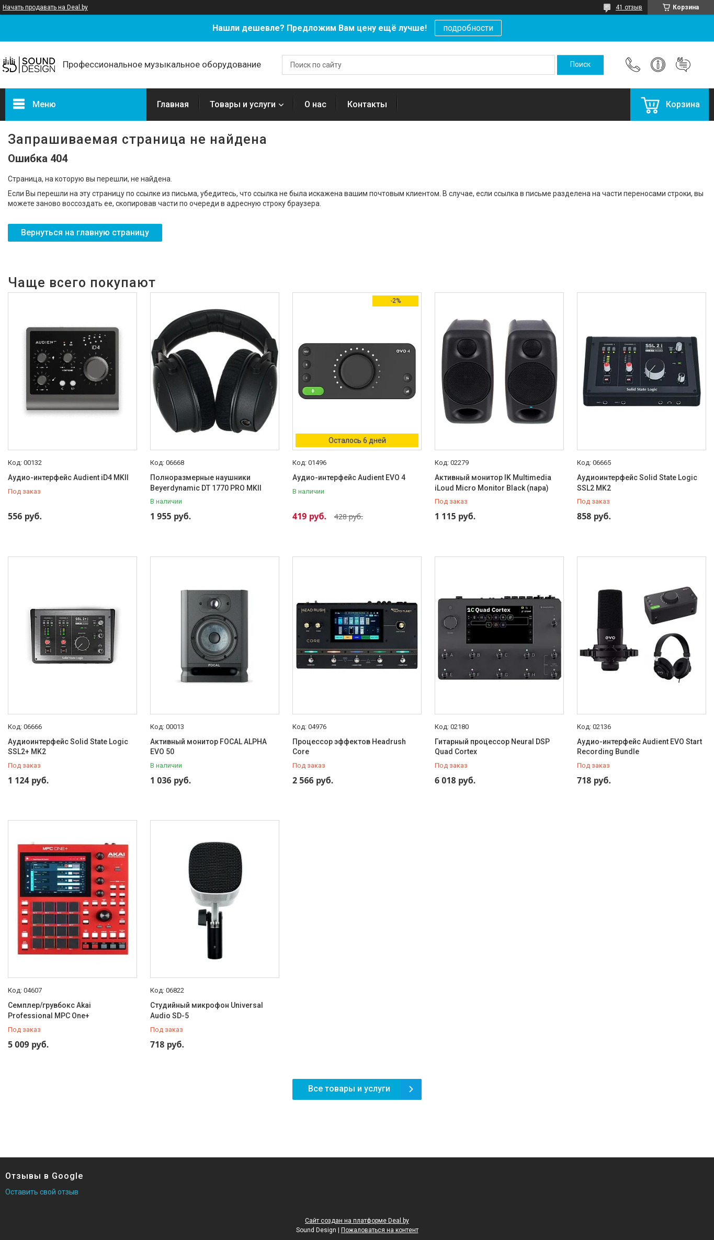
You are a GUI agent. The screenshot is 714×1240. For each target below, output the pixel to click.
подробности (468, 28)
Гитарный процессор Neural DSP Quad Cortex (492, 746)
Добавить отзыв (683, 64)
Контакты (367, 104)
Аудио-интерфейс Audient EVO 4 (348, 477)
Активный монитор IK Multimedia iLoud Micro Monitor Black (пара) (493, 482)
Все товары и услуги (349, 1089)
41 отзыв (629, 7)
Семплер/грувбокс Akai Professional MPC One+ (49, 1010)
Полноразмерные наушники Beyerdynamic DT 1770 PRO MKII (206, 482)
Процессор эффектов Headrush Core (349, 746)
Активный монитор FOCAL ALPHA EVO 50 (208, 746)
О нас (315, 104)
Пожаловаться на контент (379, 1230)
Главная (173, 104)
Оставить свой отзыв (41, 1192)
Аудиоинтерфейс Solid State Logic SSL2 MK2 (637, 482)
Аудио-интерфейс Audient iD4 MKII (68, 477)
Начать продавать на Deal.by (45, 7)
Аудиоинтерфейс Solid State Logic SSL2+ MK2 (68, 746)
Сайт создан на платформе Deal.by (357, 1220)
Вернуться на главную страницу (85, 232)
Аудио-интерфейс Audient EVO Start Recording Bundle (639, 746)
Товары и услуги (243, 104)
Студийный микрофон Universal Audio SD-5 (206, 1010)
